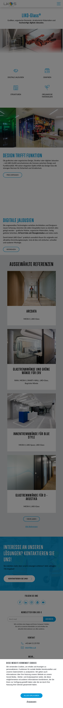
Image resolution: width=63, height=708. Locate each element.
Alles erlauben (31, 696)
